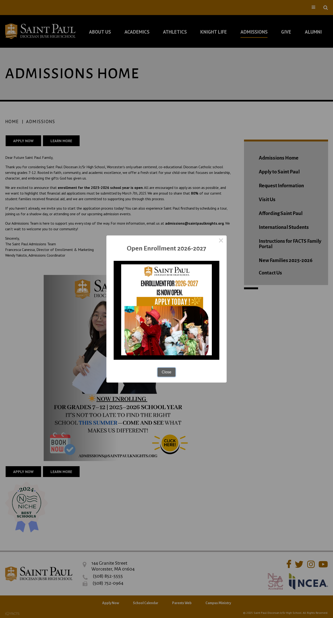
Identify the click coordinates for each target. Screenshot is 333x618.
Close (166, 372)
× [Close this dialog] (221, 241)
